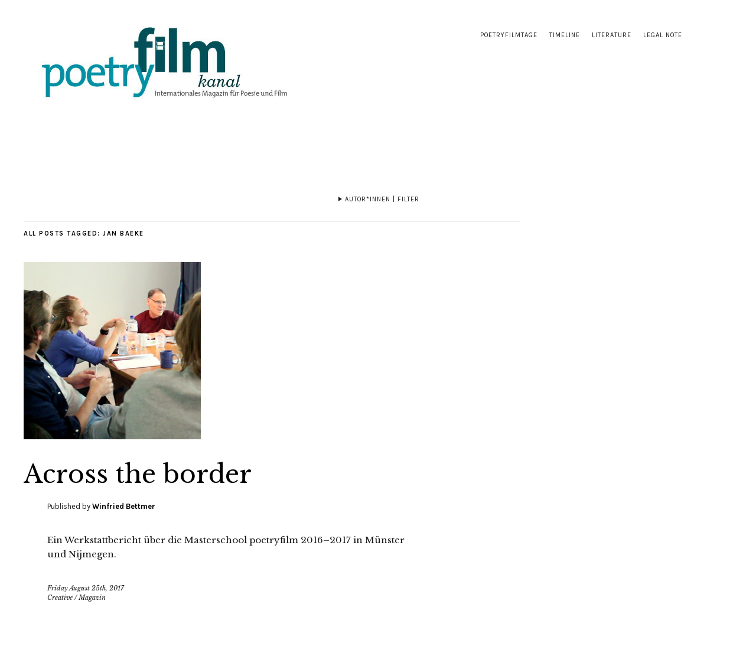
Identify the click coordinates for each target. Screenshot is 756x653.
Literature (611, 35)
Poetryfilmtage (508, 35)
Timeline (564, 35)
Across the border (138, 474)
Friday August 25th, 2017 (85, 588)
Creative (60, 597)
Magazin (92, 597)
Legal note (662, 35)
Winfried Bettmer (123, 506)
